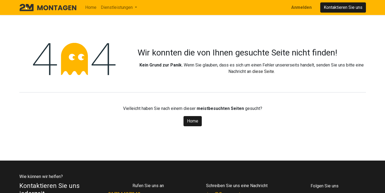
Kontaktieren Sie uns (343, 7)
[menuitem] (91, 7)
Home (192, 121)
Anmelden (301, 7)
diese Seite (263, 71)
